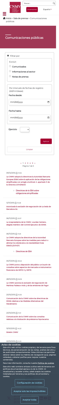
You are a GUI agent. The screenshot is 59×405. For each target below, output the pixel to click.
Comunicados (19, 67)
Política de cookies (46, 363)
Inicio (8, 18)
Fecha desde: (15, 95)
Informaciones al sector (23, 72)
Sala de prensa (20, 18)
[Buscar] (54, 3)
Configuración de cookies (29, 383)
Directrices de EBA (24, 251)
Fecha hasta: (15, 111)
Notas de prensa (20, 77)
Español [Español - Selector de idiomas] (46, 9)
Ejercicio (13, 129)
